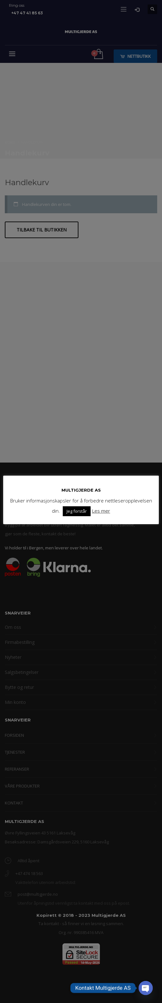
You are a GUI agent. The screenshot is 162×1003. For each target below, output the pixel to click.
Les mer (101, 511)
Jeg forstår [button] (77, 511)
